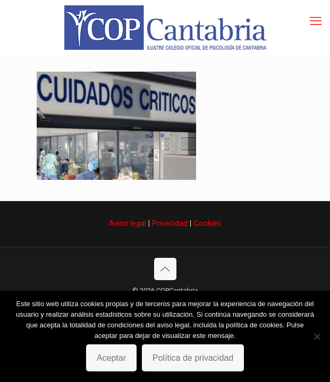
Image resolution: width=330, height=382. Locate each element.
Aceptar (111, 357)
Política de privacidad (193, 357)
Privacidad (170, 223)
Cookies (207, 223)
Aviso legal (127, 223)
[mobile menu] (316, 21)
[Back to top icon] (165, 269)
